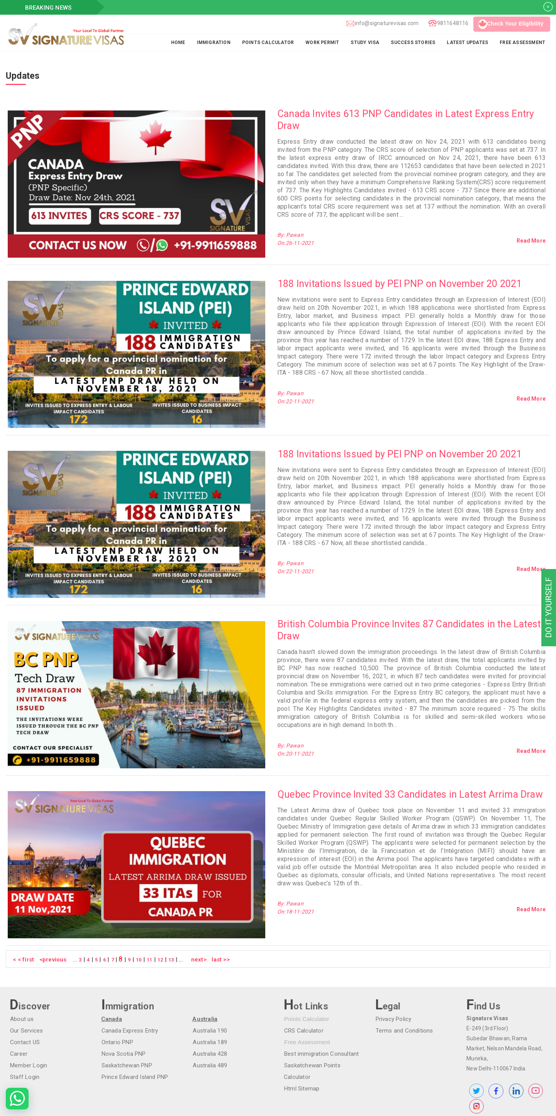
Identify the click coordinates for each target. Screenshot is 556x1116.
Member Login (28, 1022)
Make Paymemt (45, 1104)
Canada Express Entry (129, 987)
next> (194, 916)
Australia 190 (209, 987)
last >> (215, 916)
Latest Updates (467, 42)
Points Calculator (268, 42)
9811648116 (452, 23)
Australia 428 (209, 1010)
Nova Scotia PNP (123, 1010)
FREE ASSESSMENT (522, 42)
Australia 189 (209, 998)
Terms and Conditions (404, 987)
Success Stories (413, 42)
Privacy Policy (393, 975)
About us (22, 975)
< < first (23, 916)
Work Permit (322, 42)
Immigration (214, 42)
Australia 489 (209, 1022)
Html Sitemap (301, 1045)
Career (18, 1010)
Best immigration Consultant (321, 1010)
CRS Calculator (303, 987)
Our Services (26, 987)
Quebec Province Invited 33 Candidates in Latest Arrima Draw (409, 759)
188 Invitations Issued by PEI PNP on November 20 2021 (399, 275)
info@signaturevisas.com (386, 23)
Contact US (24, 998)
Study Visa (365, 42)
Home (178, 42)
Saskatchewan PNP (126, 1022)
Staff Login (24, 1033)
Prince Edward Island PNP (134, 1033)
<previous (52, 916)
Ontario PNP (117, 998)
